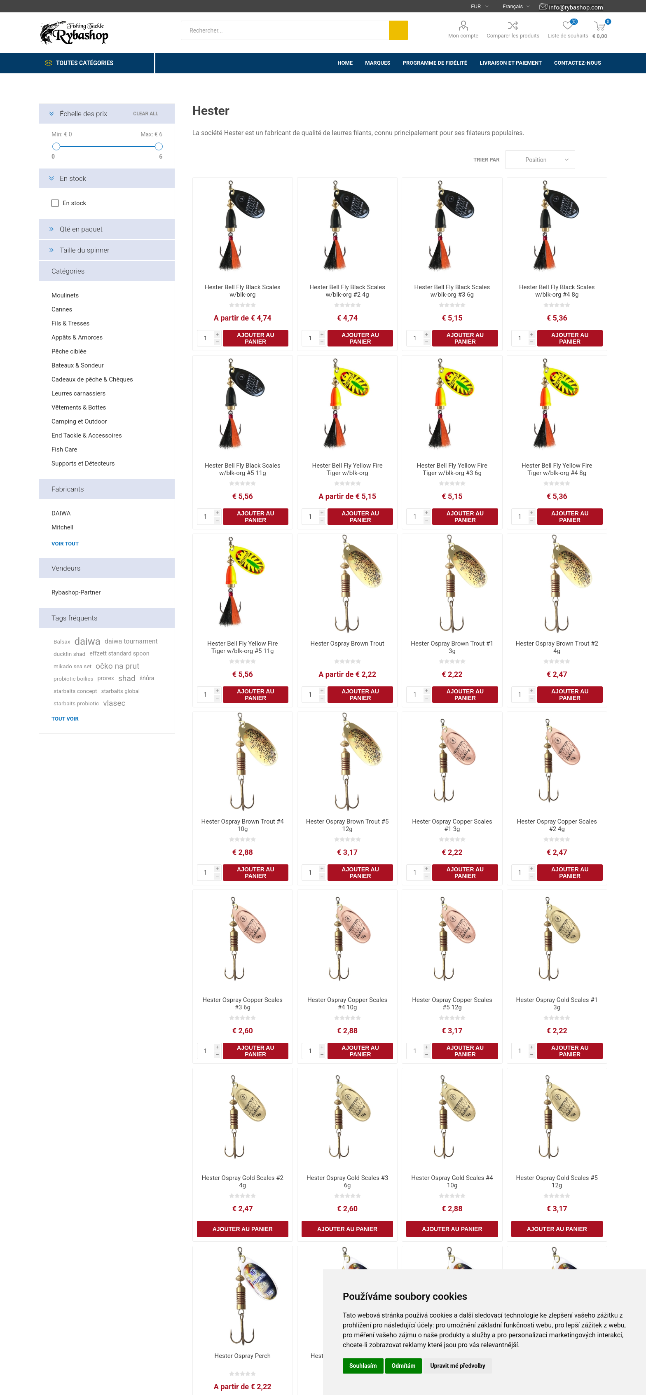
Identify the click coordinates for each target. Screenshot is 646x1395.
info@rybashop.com (576, 7)
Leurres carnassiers (78, 393)
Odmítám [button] (404, 1365)
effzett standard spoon (119, 653)
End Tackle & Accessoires (86, 435)
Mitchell (62, 527)
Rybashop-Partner (76, 592)
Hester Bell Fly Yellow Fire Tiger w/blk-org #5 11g (242, 647)
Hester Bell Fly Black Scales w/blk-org (243, 290)
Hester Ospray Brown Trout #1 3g (452, 647)
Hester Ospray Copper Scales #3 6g (243, 1003)
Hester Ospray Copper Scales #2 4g (557, 825)
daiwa (87, 641)
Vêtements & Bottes (78, 407)
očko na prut (117, 666)
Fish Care (64, 449)
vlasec (114, 703)
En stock (73, 178)
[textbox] (285, 30)
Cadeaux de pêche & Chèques (92, 379)
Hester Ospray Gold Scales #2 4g (242, 1181)
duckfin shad (69, 654)
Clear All (145, 114)
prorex (105, 678)
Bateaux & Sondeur (77, 365)
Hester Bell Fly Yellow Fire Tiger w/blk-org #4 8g (557, 469)
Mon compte (463, 36)
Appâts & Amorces (77, 337)
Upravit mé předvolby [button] (457, 1365)
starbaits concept (75, 691)
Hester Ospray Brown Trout (347, 643)
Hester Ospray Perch (242, 1356)
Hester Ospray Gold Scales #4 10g (452, 1181)
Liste (601, 159)
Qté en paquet (81, 229)
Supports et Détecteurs (83, 463)
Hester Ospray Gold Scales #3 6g (347, 1181)
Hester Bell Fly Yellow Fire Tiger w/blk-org (347, 469)
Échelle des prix (83, 114)
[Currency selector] (476, 6)
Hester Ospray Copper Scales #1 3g (452, 825)
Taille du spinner (85, 250)
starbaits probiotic (76, 703)
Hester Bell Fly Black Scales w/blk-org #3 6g (452, 290)
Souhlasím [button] (363, 1365)
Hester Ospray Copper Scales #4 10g (347, 1003)
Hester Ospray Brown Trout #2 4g (557, 647)
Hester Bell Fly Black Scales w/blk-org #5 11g (243, 469)
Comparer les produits (513, 36)
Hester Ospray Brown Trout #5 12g (347, 825)
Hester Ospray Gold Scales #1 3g (557, 1003)
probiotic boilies (73, 678)
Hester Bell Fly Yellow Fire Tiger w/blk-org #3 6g (452, 469)
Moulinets (65, 295)
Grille (585, 159)
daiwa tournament (131, 641)
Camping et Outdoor (79, 421)
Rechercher (398, 30)
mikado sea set (72, 666)
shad (127, 678)
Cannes (61, 309)
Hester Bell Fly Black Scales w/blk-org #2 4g (347, 290)
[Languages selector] (512, 6)
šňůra (147, 678)
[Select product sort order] (540, 159)
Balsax (62, 641)
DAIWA (60, 513)
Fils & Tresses (70, 323)
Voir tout (65, 544)
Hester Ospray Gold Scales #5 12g (557, 1181)
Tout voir (65, 719)
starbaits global (120, 691)
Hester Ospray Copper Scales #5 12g (452, 1003)
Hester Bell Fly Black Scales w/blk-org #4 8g (557, 290)
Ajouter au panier (255, 338)
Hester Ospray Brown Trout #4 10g (242, 825)
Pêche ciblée (69, 351)
